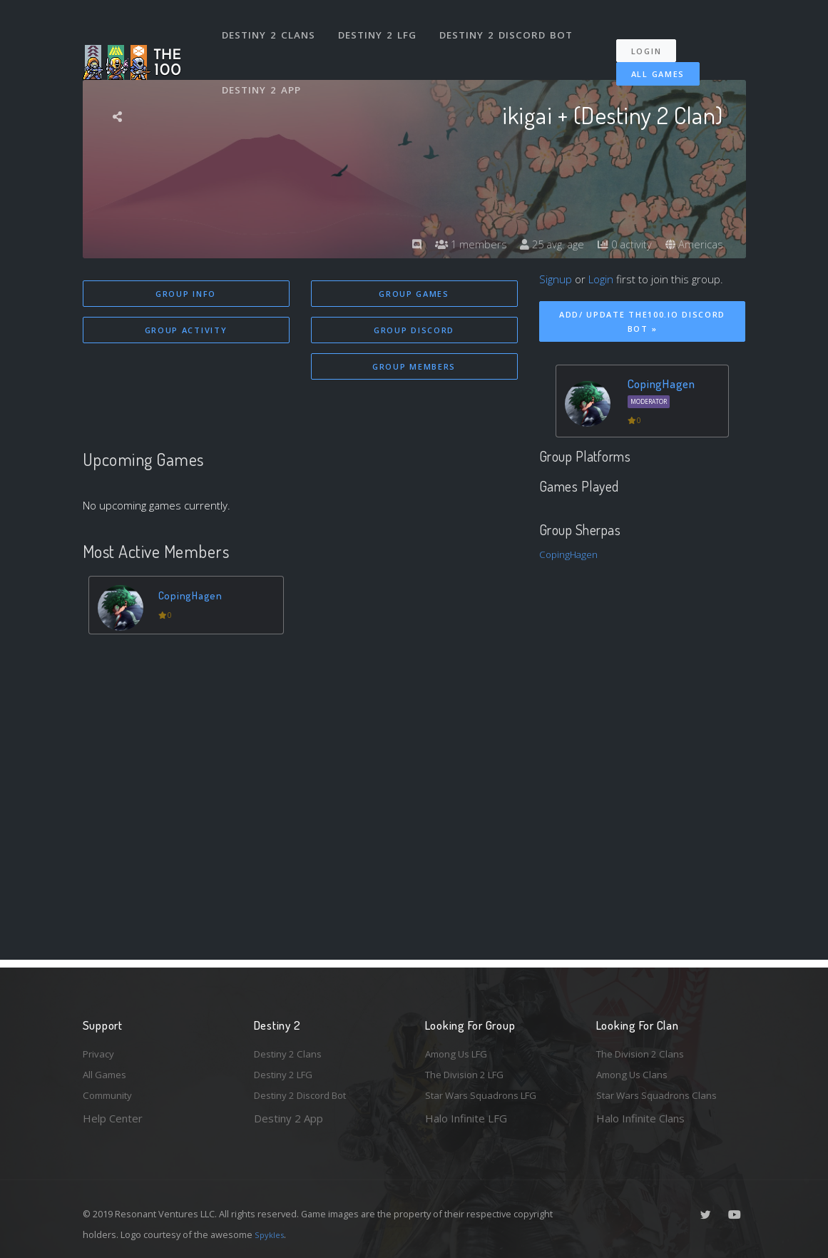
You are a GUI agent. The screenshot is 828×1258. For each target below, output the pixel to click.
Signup (555, 279)
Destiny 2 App (264, 67)
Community (110, 1094)
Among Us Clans (635, 1072)
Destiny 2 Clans (271, 27)
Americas (693, 244)
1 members (456, 244)
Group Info (185, 293)
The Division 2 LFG (470, 1072)
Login (653, 36)
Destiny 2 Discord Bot (511, 27)
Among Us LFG (461, 1048)
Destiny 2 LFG (382, 27)
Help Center (113, 1118)
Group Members (414, 369)
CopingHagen (194, 599)
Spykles (271, 1234)
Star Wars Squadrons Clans (662, 1094)
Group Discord (414, 331)
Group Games (414, 293)
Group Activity (186, 331)
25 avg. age (542, 244)
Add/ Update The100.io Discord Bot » (642, 322)
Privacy (100, 1048)
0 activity (619, 244)
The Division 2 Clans (645, 1048)
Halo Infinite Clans (640, 1118)
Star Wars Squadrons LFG (488, 1094)
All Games (648, 59)
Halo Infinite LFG (466, 1118)
